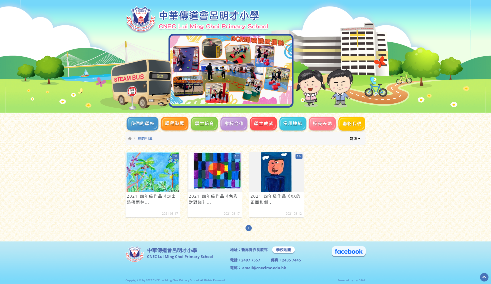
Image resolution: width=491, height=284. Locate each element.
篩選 (355, 138)
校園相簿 (145, 138)
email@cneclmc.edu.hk (263, 267)
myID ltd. (360, 280)
